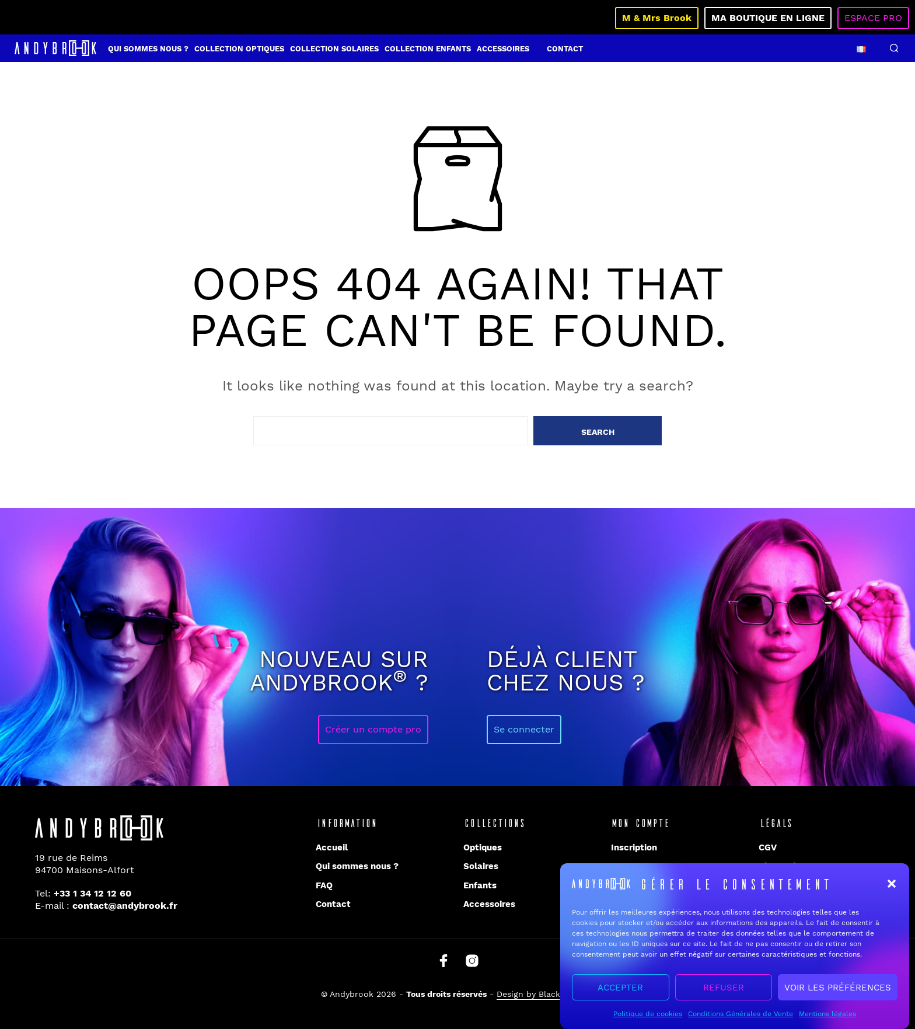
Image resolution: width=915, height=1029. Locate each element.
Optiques (482, 847)
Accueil (332, 847)
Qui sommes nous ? (148, 48)
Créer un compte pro (373, 729)
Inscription (634, 847)
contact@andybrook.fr (124, 905)
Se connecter (524, 729)
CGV (768, 847)
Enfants (480, 885)
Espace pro (873, 17)
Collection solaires (334, 48)
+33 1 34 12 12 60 (92, 893)
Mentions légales (827, 1018)
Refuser (723, 991)
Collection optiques (239, 48)
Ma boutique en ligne (768, 17)
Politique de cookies (647, 1018)
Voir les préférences (837, 991)
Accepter (620, 991)
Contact (565, 48)
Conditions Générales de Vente (740, 1018)
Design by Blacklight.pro (546, 994)
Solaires (480, 866)
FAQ (324, 885)
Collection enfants (428, 48)
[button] (891, 888)
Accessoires (503, 48)
